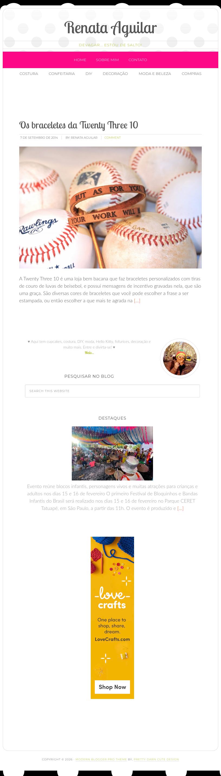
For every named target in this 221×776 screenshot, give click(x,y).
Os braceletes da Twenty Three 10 (78, 125)
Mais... (89, 352)
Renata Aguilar (110, 27)
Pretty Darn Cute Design (156, 759)
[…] (136, 300)
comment (113, 138)
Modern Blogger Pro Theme (101, 759)
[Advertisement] (114, 99)
